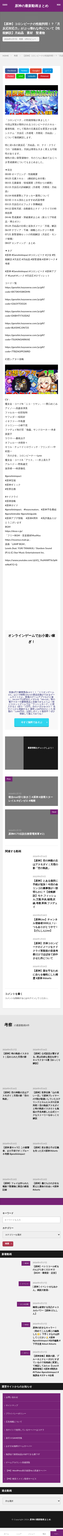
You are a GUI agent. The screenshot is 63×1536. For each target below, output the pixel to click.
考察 (21, 39)
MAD (27, 1325)
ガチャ (26, 1353)
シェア (19, 1534)
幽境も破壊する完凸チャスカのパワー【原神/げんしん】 (46, 1310)
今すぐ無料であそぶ (31, 722)
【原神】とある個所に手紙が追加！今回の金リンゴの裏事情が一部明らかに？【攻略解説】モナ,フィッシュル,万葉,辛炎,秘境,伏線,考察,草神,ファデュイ (45, 893)
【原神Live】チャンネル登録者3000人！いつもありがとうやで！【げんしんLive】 (45, 925)
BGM (27, 1263)
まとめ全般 (24, 1304)
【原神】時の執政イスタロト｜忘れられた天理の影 (16, 1055)
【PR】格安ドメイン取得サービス (21, 1478)
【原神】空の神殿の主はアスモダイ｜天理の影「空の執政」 (45, 864)
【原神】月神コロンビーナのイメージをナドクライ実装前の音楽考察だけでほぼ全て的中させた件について (45, 951)
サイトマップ (12, 1405)
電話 (44, 1534)
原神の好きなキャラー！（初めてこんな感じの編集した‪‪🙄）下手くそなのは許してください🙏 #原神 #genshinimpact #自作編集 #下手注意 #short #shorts (46, 1335)
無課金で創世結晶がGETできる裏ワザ (23, 1454)
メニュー (31, 1534)
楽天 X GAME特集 (14, 1438)
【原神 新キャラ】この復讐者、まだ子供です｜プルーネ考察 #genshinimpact (16, 1150)
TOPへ (56, 1534)
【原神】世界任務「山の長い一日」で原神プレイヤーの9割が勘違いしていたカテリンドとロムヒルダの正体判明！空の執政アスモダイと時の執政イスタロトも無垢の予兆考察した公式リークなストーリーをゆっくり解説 (46, 1105)
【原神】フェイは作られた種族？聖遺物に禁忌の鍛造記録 (16, 1186)
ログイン (31, 998)
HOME (6, 55)
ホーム (6, 1534)
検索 (7, 1243)
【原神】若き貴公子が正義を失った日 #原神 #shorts (46, 1149)
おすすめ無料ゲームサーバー (19, 1446)
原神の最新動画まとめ (31, 5)
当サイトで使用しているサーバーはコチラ (25, 1430)
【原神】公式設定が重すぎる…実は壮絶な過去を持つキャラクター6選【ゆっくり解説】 (46, 1058)
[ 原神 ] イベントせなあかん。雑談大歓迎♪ (45, 1288)
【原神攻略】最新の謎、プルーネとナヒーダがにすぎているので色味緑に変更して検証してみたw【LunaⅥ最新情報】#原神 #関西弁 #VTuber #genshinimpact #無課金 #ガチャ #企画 (46, 1366)
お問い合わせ (12, 1397)
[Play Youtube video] (31, 100)
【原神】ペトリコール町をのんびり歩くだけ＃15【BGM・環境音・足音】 (46, 1269)
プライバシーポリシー (16, 1413)
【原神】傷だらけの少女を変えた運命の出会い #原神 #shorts (46, 1186)
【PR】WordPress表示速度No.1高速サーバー (26, 1470)
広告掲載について (14, 1421)
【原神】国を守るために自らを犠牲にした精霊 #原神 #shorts (45, 974)
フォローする (41, 752)
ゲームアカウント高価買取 (18, 1462)
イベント (25, 1284)
